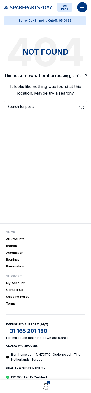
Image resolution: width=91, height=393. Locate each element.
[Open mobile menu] (82, 7)
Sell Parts (64, 7)
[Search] (45, 106)
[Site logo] (28, 7)
